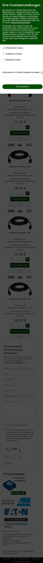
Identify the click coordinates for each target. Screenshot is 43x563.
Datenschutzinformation (20, 23)
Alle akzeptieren (22, 87)
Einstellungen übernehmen (22, 80)
